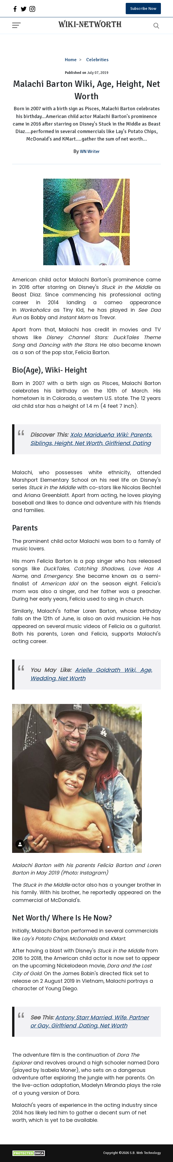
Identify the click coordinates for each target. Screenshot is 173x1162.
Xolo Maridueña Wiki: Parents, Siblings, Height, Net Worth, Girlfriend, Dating (91, 439)
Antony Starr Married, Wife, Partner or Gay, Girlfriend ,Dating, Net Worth (89, 1022)
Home (71, 60)
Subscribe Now (143, 8)
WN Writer (90, 151)
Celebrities (97, 60)
